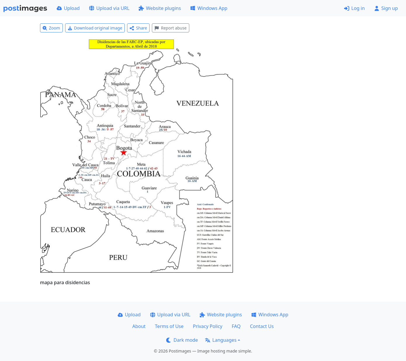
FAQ (236, 326)
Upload (68, 8)
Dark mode (182, 340)
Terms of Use (169, 326)
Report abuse (170, 28)
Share (138, 28)
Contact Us (262, 326)
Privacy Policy (207, 326)
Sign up (386, 8)
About (138, 326)
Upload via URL (109, 8)
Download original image (95, 28)
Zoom (51, 28)
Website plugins (160, 8)
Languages (220, 340)
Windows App (208, 8)
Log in (354, 8)
